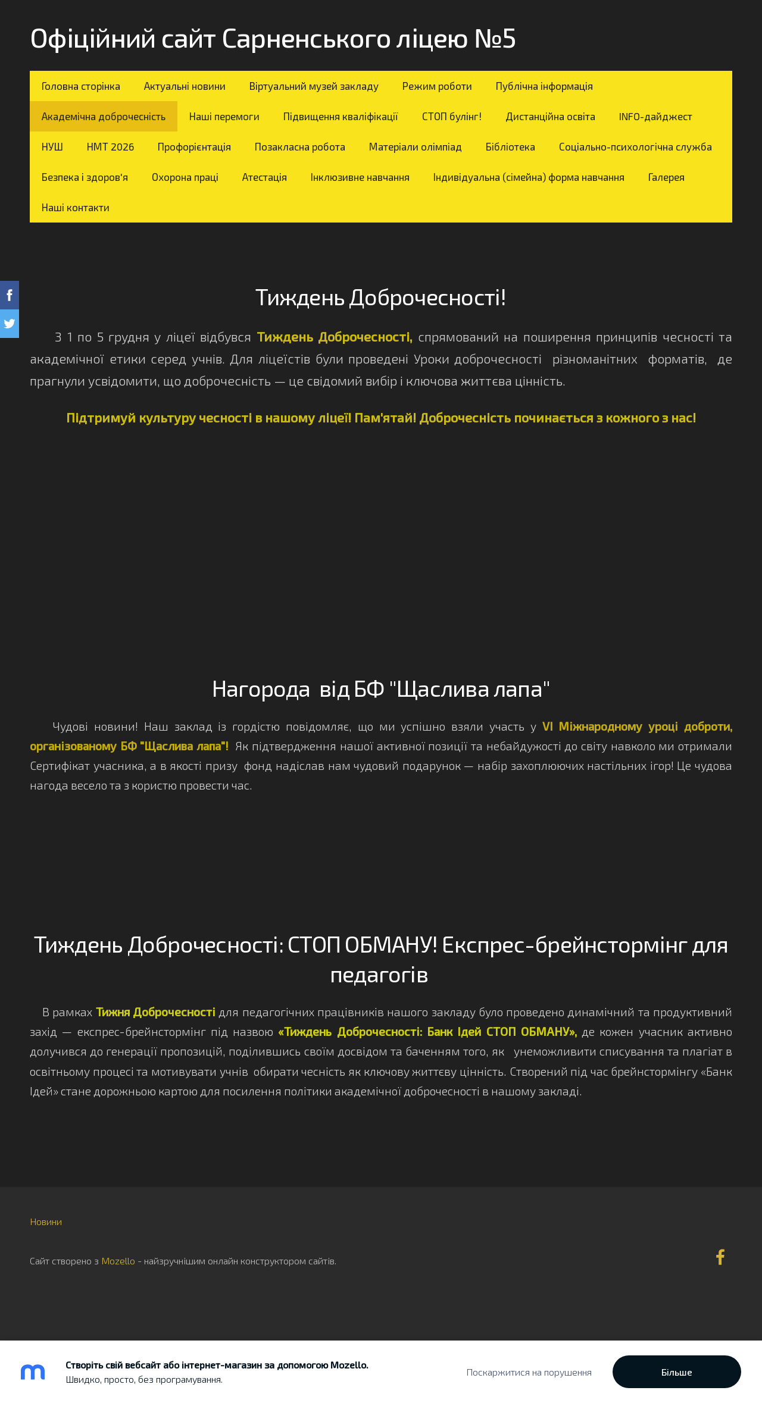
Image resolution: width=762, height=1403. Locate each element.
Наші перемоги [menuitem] (224, 116)
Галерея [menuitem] (666, 177)
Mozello (118, 1260)
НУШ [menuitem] (52, 146)
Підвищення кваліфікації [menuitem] (340, 116)
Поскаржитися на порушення (529, 1371)
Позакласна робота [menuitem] (300, 146)
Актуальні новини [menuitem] (185, 86)
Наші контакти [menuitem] (76, 207)
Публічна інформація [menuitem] (544, 86)
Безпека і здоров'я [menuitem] (85, 177)
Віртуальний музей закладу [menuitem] (314, 86)
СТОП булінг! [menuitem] (452, 116)
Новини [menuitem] (46, 1221)
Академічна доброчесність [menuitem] (103, 116)
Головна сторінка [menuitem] (81, 86)
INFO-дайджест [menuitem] (655, 116)
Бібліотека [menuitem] (510, 146)
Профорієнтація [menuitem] (194, 146)
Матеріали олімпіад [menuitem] (415, 146)
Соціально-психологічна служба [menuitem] (635, 146)
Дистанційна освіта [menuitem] (550, 116)
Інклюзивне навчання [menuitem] (360, 177)
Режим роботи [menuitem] (437, 86)
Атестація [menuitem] (264, 177)
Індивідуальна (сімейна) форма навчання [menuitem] (528, 177)
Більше (676, 1371)
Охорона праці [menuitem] (185, 177)
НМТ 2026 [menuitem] (110, 146)
